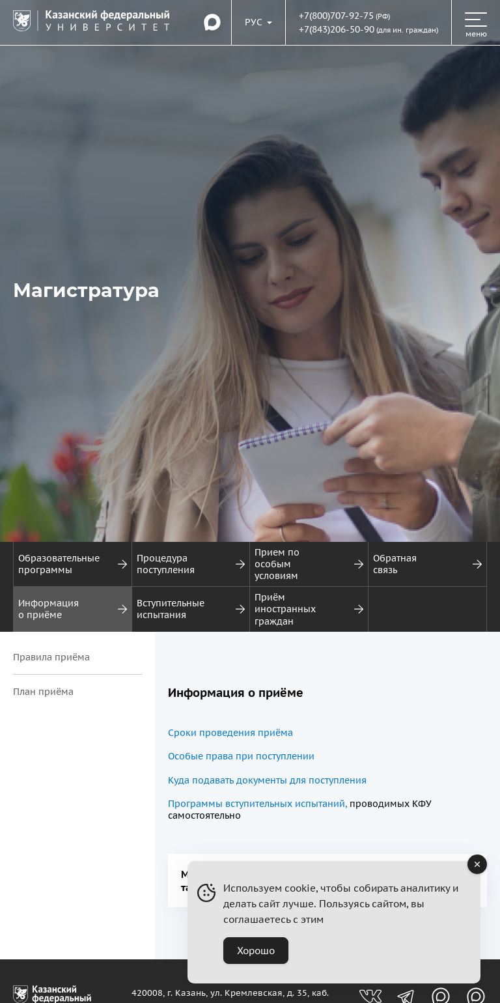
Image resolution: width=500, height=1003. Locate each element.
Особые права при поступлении (241, 756)
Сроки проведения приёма (230, 733)
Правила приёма (51, 657)
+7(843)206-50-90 (336, 29)
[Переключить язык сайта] (258, 22)
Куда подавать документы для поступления (267, 780)
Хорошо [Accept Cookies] (256, 950)
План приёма (43, 692)
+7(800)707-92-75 (336, 15)
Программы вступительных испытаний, (257, 804)
